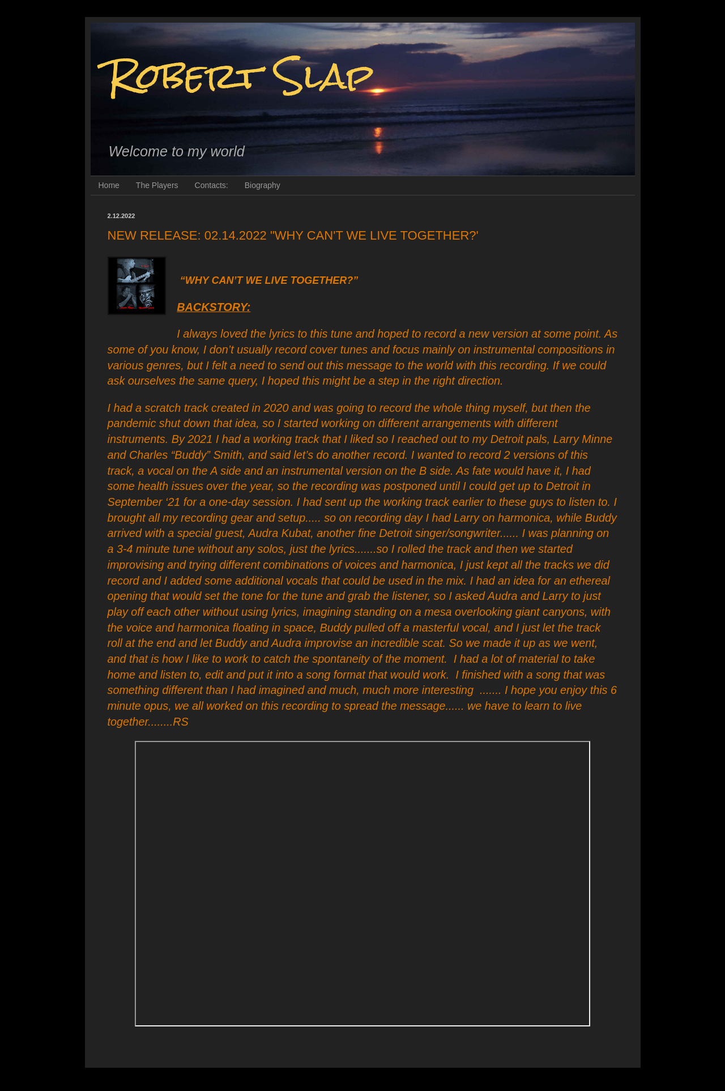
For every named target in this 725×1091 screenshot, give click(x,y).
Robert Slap (241, 76)
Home (109, 185)
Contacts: (211, 185)
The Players (157, 185)
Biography (262, 185)
